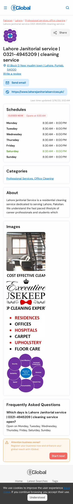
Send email (15, 83)
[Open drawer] (5, 7)
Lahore (19, 20)
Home (19, 481)
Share (60, 33)
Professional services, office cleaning (45, 20)
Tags (55, 481)
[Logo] (20, 8)
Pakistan (7, 20)
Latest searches (37, 481)
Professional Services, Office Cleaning (30, 178)
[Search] (67, 7)
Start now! (58, 456)
